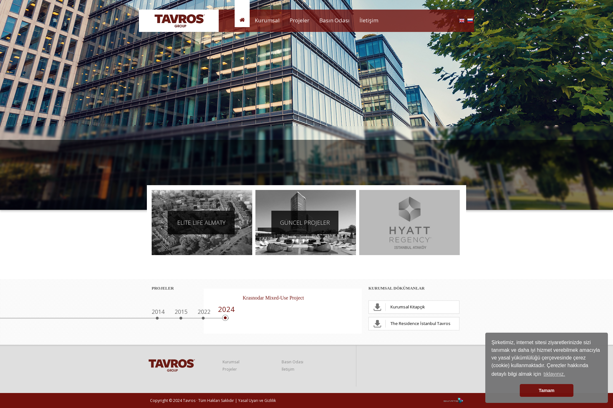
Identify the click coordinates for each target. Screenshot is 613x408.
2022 (204, 311)
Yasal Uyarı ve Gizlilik (257, 400)
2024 (226, 309)
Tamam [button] (546, 390)
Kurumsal (267, 20)
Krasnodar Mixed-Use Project (273, 298)
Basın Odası (334, 20)
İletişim (368, 20)
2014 (158, 311)
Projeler (299, 20)
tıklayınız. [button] (554, 374)
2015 (181, 311)
